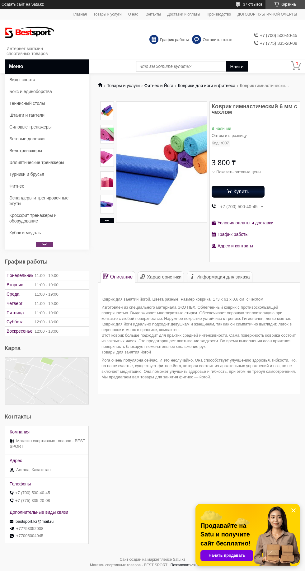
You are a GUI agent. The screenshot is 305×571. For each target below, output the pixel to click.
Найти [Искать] (237, 66)
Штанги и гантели (27, 115)
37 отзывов (252, 4)
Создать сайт (13, 4)
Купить (241, 191)
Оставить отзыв (217, 39)
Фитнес (16, 186)
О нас (133, 14)
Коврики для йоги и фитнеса (206, 85)
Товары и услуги (107, 14)
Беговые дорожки (27, 138)
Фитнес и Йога (158, 85)
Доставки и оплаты (183, 14)
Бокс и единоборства (30, 91)
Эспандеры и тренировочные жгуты (38, 200)
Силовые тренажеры (30, 126)
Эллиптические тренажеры (36, 162)
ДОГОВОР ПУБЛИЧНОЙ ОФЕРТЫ (267, 14)
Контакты (153, 14)
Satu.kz (179, 559)
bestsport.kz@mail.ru (35, 521)
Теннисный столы (27, 103)
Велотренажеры (25, 150)
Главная (80, 14)
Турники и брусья (26, 174)
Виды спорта (22, 79)
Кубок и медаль (25, 232)
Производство (219, 14)
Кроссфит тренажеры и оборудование (33, 218)
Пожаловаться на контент (193, 565)
